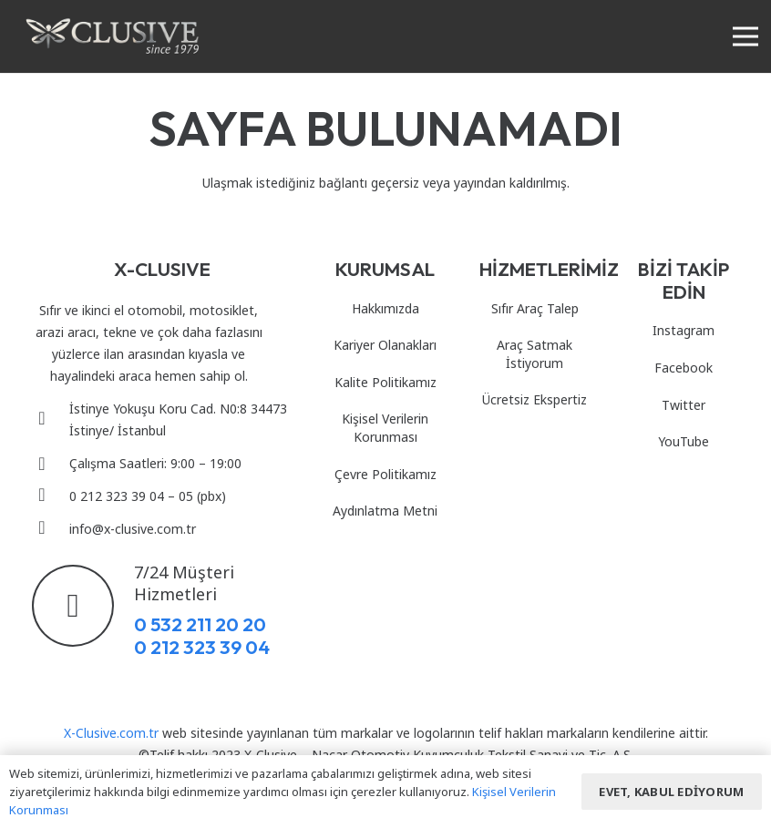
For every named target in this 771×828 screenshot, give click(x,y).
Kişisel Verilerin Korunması (385, 427)
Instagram (683, 330)
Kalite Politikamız (385, 382)
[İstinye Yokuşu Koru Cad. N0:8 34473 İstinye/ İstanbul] (50, 420)
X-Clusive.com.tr (111, 732)
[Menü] (745, 36)
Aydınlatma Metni (385, 510)
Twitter (683, 405)
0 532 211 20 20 (200, 624)
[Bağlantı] (112, 36)
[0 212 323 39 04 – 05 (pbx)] (50, 496)
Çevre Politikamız (385, 474)
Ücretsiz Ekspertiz (534, 399)
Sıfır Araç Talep (535, 308)
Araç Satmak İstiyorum (534, 354)
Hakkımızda (385, 308)
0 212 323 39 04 (202, 647)
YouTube (683, 441)
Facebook (683, 367)
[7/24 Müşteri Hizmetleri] (83, 606)
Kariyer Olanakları (385, 344)
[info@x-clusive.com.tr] (50, 529)
